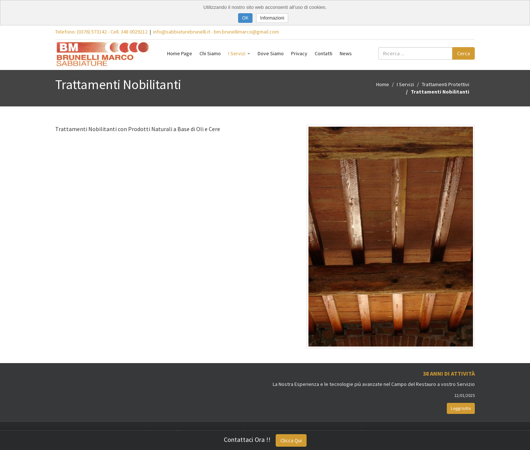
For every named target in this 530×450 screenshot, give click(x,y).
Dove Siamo (271, 53)
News (346, 53)
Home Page (179, 53)
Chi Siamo (210, 53)
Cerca (463, 53)
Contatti (323, 53)
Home (382, 84)
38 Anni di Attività (449, 373)
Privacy (299, 53)
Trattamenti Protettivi (445, 84)
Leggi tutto (461, 408)
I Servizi (239, 53)
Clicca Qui (291, 440)
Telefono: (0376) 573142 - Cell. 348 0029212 (101, 31)
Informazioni (272, 18)
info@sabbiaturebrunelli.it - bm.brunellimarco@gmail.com (216, 31)
